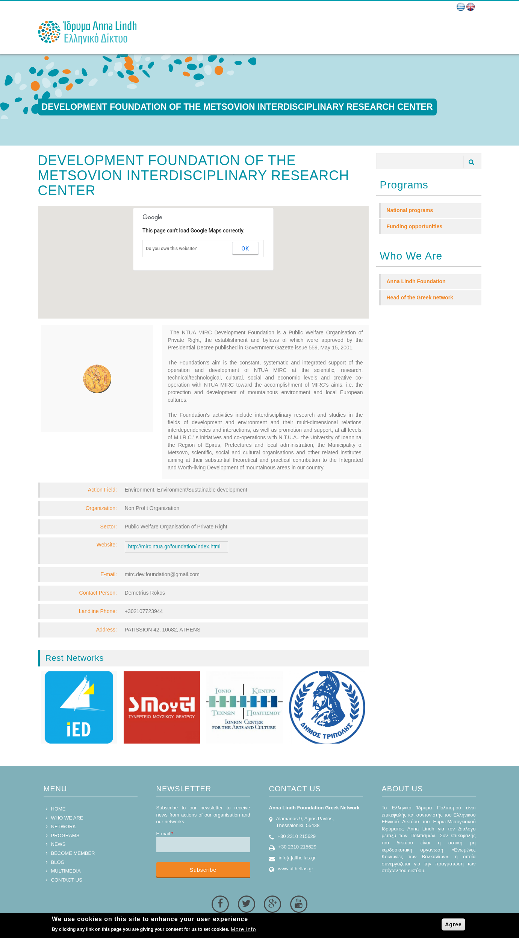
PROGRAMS (65, 835)
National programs (410, 210)
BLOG (58, 862)
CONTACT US (66, 880)
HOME (58, 809)
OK (245, 249)
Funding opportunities (415, 226)
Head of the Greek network (420, 297)
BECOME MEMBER (73, 853)
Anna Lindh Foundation (416, 281)
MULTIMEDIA (66, 871)
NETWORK (63, 826)
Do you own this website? (171, 248)
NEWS (58, 844)
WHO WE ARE (67, 818)
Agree (453, 924)
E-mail (165, 833)
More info (243, 929)
